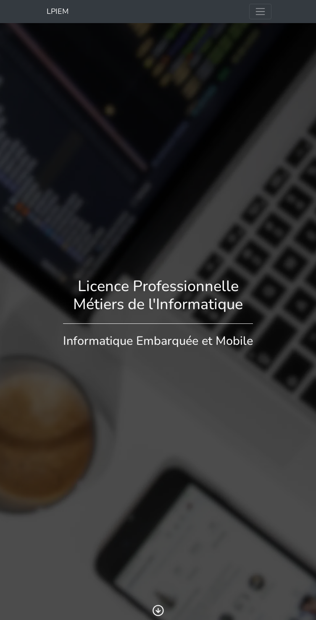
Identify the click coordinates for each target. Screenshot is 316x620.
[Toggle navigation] (260, 11)
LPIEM (56, 11)
